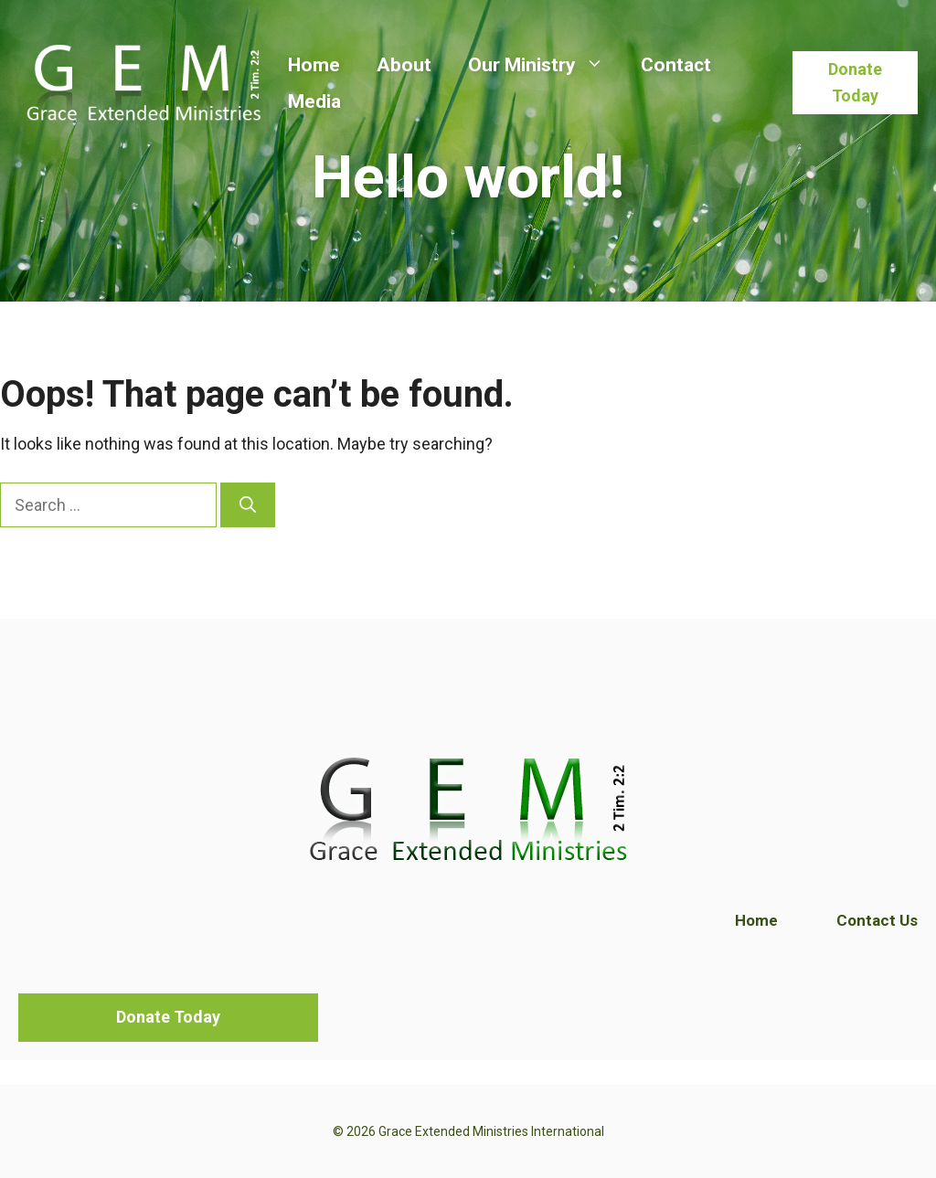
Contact (676, 65)
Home (314, 65)
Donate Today (855, 82)
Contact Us (877, 920)
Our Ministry (545, 65)
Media (314, 101)
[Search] (247, 505)
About (404, 65)
